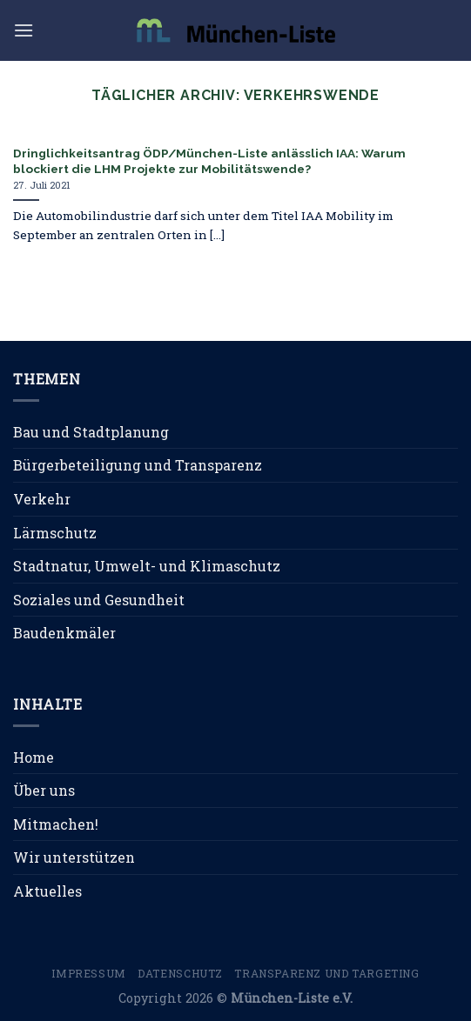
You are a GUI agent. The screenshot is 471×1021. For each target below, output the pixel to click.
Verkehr (42, 499)
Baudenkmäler (64, 633)
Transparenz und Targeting (326, 973)
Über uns (44, 790)
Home (33, 757)
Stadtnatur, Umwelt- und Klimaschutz (146, 566)
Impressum (88, 973)
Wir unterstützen (74, 857)
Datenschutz (180, 973)
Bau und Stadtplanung (91, 432)
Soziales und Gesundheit (99, 600)
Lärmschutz (55, 533)
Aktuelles (47, 891)
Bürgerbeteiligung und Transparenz (137, 465)
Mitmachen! (55, 824)
